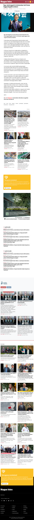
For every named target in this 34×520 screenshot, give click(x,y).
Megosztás (17, 11)
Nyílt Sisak (3, 511)
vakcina (17, 103)
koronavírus (6, 104)
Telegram (10, 97)
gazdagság (21, 103)
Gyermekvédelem (15, 513)
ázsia (7, 103)
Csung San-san (11, 104)
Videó (14, 509)
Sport (25, 511)
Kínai (10, 103)
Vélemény (3, 509)
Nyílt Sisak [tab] (3, 287)
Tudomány (25, 513)
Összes (28, 109)
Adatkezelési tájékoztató (14, 518)
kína (4, 103)
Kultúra (25, 509)
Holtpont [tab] (8, 287)
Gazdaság (10, 8)
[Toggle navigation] (32, 2)
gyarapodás (26, 103)
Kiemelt (2, 507)
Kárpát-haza (15, 511)
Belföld (2, 513)
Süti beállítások (21, 518)
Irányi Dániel (5, 8)
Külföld (14, 507)
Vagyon (13, 103)
